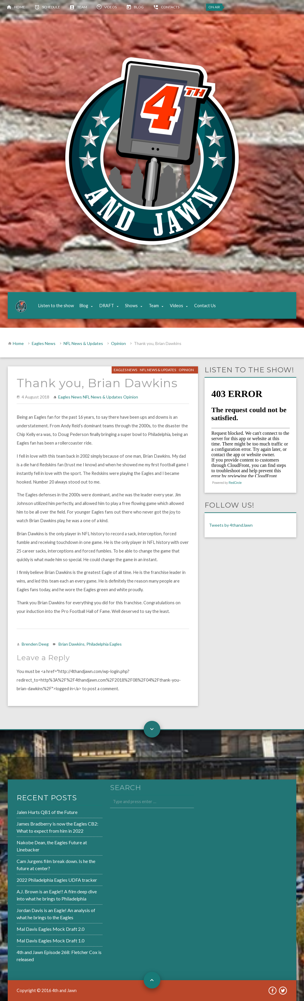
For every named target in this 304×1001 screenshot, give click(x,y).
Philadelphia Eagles (104, 644)
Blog (139, 7)
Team (82, 7)
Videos (110, 7)
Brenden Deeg (35, 644)
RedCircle (235, 482)
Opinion (118, 343)
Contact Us (205, 305)
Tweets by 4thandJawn (231, 525)
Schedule (51, 7)
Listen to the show (56, 305)
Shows (131, 305)
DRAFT (106, 305)
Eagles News (44, 343)
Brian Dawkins (71, 644)
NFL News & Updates (83, 343)
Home (19, 7)
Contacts (170, 7)
